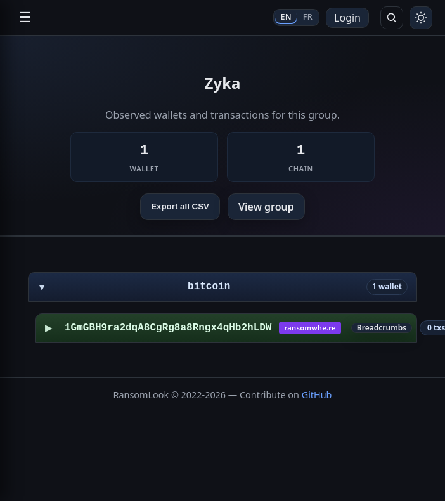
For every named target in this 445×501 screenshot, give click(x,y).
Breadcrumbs (381, 328)
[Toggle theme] (421, 17)
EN (285, 16)
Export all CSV (180, 206)
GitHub (317, 395)
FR (308, 16)
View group (266, 207)
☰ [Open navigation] (25, 17)
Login (347, 18)
